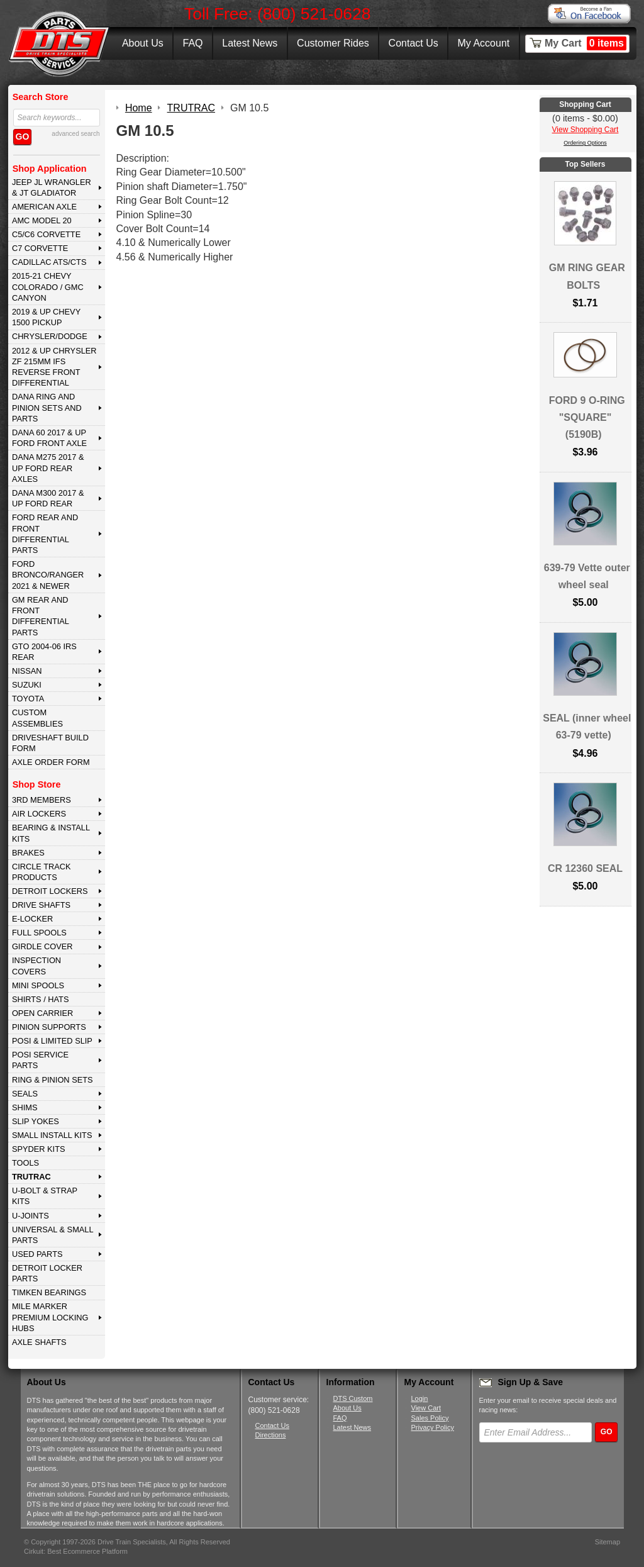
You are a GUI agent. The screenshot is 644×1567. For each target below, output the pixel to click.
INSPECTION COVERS (36, 966)
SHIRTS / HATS (40, 999)
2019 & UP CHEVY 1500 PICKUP (46, 317)
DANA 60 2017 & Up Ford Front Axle (49, 438)
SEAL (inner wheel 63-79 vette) (587, 726)
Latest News (249, 43)
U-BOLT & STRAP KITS (44, 1196)
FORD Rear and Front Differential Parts (45, 534)
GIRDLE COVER (42, 946)
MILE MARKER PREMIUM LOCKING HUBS (50, 1317)
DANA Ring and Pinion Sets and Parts (47, 407)
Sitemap (607, 1542)
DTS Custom (353, 1398)
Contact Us (413, 43)
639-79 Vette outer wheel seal (587, 576)
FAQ (192, 43)
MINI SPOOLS (38, 985)
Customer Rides (333, 43)
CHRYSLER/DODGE (49, 336)
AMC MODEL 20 (42, 220)
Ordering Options (585, 143)
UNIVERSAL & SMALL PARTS (53, 1235)
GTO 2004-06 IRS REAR (44, 652)
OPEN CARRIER (42, 1013)
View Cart (426, 1408)
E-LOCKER (32, 918)
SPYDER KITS (38, 1149)
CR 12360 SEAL (585, 868)
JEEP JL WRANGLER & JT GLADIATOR (51, 187)
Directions (270, 1435)
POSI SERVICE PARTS (40, 1060)
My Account (484, 43)
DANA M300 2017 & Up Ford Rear (48, 498)
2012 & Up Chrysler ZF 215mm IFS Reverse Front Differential (54, 367)
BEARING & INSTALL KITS (51, 833)
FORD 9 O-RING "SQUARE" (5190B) (587, 417)
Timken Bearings (49, 1292)
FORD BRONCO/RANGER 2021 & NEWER (48, 575)
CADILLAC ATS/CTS (49, 262)
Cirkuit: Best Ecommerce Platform (76, 1551)
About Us (143, 43)
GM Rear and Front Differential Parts (40, 616)
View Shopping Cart (585, 129)
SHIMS (25, 1107)
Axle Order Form (51, 762)
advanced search (75, 133)
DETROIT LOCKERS (50, 891)
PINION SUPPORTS (49, 1027)
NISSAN (27, 671)
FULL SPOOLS (39, 932)
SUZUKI (27, 684)
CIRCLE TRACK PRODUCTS (41, 872)
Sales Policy (430, 1418)
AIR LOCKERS (39, 813)
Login (419, 1398)
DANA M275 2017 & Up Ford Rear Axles (48, 468)
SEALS (25, 1093)
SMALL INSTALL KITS (52, 1135)
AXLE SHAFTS (39, 1342)
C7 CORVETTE (40, 248)
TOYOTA (28, 698)
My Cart (585, 43)
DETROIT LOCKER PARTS (47, 1273)
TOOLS (25, 1163)
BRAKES (28, 852)
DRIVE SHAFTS (41, 905)
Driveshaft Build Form (50, 743)
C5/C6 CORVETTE (46, 234)
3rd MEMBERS (41, 800)
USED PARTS (37, 1254)
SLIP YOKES (35, 1121)
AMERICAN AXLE (44, 206)
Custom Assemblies (37, 718)
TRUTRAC (31, 1176)
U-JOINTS (30, 1215)
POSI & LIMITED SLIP (52, 1041)
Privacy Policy (432, 1427)
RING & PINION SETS (52, 1080)
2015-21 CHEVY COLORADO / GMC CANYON (48, 287)
